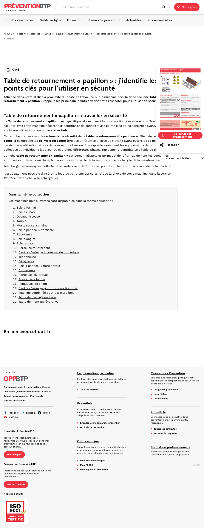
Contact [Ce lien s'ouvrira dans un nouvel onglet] (46, 391)
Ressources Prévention (168, 373)
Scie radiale (25, 243)
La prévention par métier (95, 373)
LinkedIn (28, 412)
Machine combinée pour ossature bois (46, 292)
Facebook (11, 412)
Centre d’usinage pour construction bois (48, 288)
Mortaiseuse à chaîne (32, 225)
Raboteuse (24, 234)
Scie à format (26, 207)
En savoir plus (14, 454)
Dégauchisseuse (28, 216)
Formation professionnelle (170, 447)
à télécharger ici (46, 178)
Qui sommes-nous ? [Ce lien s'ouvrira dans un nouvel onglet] (14, 387)
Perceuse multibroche (34, 248)
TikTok (44, 412)
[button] (187, 7)
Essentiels (84, 403)
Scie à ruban (26, 212)
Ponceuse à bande (31, 279)
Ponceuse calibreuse (33, 275)
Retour (10, 39)
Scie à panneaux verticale (35, 230)
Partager (169, 145)
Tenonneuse (27, 257)
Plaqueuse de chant (32, 283)
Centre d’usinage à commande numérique (48, 252)
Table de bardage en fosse (37, 297)
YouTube (11, 417)
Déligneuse (26, 261)
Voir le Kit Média (16, 484)
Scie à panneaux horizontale (39, 266)
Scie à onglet (26, 239)
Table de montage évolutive (38, 301)
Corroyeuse (26, 270)
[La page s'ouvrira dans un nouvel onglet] (187, 7)
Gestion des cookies (15, 400)
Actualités (158, 412)
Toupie (21, 221)
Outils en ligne (88, 441)
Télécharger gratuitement (176, 135)
